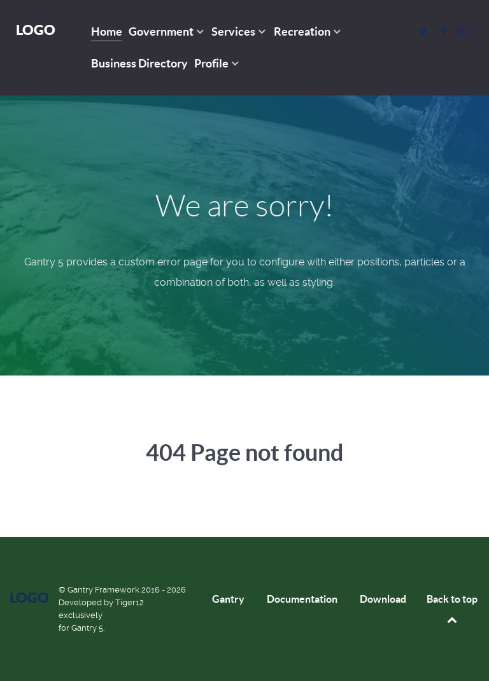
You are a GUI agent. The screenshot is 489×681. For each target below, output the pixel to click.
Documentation (302, 599)
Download (383, 599)
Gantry (228, 599)
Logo (35, 30)
